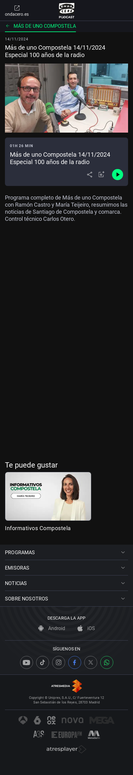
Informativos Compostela (38, 528)
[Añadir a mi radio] (101, 174)
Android (51, 628)
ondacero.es (17, 10)
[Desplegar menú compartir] (89, 174)
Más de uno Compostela (40, 26)
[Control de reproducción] (117, 174)
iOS (86, 628)
